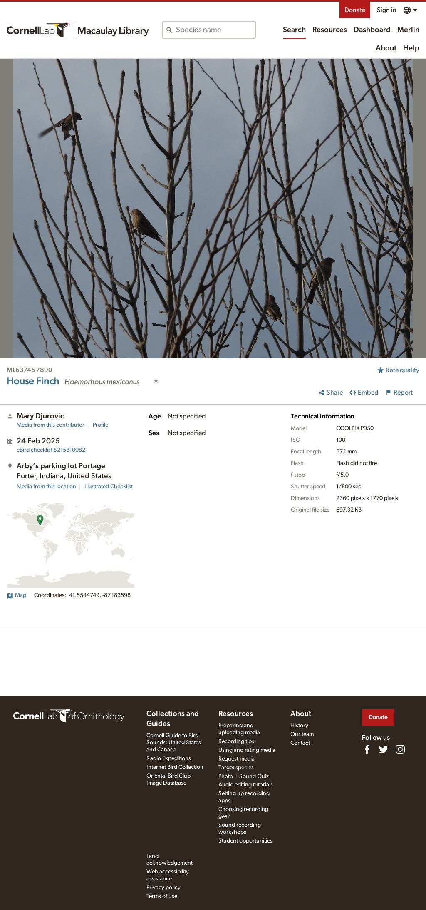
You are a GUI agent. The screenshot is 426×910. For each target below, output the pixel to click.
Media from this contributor (50, 425)
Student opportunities (245, 841)
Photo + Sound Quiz (243, 776)
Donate (354, 10)
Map (16, 595)
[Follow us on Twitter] (384, 749)
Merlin (408, 30)
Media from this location (46, 487)
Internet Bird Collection (174, 767)
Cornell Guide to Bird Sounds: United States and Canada (173, 743)
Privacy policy (163, 887)
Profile (100, 425)
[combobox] (215, 30)
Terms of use (161, 896)
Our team (302, 734)
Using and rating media (246, 750)
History (299, 725)
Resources (329, 30)
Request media (236, 759)
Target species (236, 768)
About (386, 48)
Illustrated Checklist (108, 487)
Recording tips (236, 741)
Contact (300, 743)
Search (294, 30)
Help (411, 48)
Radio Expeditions (168, 758)
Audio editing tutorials (245, 785)
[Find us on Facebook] (367, 749)
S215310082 (51, 450)
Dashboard (372, 30)
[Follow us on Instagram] (400, 749)
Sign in (386, 10)
